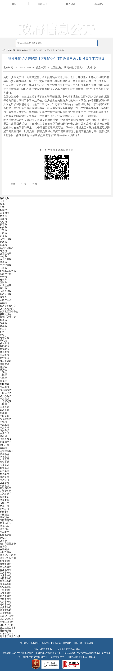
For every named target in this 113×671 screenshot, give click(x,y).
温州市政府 (5, 593)
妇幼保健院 (5, 535)
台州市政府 (5, 607)
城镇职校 (4, 517)
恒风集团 (4, 474)
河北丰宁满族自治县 (10, 636)
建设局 (3, 250)
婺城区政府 (5, 566)
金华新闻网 (5, 401)
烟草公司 (4, 506)
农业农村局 (5, 259)
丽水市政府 (5, 613)
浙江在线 (4, 398)
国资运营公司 (7, 450)
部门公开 (38, 50)
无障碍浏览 (105, 18)
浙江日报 (4, 427)
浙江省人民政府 (8, 555)
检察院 (3, 210)
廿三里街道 (5, 361)
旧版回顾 (78, 643)
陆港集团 (4, 462)
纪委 (2, 207)
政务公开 (70, 3)
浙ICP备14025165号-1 (99, 653)
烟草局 (3, 326)
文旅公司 (4, 482)
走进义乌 (42, 3)
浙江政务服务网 (8, 558)
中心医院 (4, 494)
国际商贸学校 (7, 520)
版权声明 (35, 643)
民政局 (3, 233)
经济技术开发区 (8, 317)
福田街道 (4, 346)
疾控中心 (4, 497)
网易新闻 (4, 410)
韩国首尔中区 (7, 624)
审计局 (3, 276)
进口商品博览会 (8, 543)
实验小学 (4, 503)
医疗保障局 (5, 291)
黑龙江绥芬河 (7, 622)
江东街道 (4, 349)
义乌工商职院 (7, 308)
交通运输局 (5, 253)
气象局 (3, 323)
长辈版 (107, 11)
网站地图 (67, 643)
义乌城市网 (5, 390)
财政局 (3, 242)
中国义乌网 (5, 392)
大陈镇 (3, 375)
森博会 (3, 546)
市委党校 (4, 213)
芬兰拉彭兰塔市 (8, 627)
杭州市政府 (5, 561)
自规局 (3, 244)
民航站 (3, 302)
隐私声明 (46, 643)
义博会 (3, 540)
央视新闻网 (5, 419)
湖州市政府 (5, 598)
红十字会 (4, 337)
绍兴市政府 (5, 601)
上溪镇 (3, 372)
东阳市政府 (5, 578)
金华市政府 (5, 564)
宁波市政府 (5, 590)
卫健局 (3, 268)
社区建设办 (49, 50)
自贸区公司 (5, 491)
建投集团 (4, 468)
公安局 (3, 230)
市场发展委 (5, 300)
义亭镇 (3, 378)
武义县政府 (5, 584)
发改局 (3, 218)
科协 (2, 332)
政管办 (3, 297)
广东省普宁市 (7, 633)
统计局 (3, 288)
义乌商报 (4, 387)
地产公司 (4, 479)
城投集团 (4, 453)
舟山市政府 (5, 604)
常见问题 (89, 643)
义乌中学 (4, 532)
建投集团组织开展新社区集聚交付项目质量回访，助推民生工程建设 (56, 58)
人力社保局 (5, 239)
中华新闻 (4, 407)
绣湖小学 (4, 526)
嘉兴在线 (4, 430)
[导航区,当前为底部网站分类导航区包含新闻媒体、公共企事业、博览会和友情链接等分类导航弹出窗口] (56, 417)
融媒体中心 (5, 442)
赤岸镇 (3, 381)
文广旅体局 (5, 265)
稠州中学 (4, 511)
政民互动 (99, 3)
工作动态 (61, 50)
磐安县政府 (5, 587)
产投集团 (4, 485)
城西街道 (4, 363)
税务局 (3, 320)
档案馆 (3, 215)
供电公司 (4, 445)
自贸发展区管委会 (9, 311)
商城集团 (4, 456)
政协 (2, 204)
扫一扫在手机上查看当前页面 (56, 150)
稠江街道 (4, 352)
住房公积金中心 (8, 305)
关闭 (34, 184)
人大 (2, 201)
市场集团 (4, 459)
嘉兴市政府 (5, 595)
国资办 (3, 282)
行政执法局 (5, 294)
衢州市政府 (5, 610)
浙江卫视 (4, 424)
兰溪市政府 (5, 572)
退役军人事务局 (8, 271)
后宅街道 (4, 358)
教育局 (3, 224)
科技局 (3, 227)
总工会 (3, 329)
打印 (23, 184)
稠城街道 (4, 343)
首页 (14, 3)
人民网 (3, 404)
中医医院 (4, 514)
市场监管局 (5, 285)
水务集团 (4, 471)
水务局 (3, 256)
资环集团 (4, 477)
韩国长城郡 (5, 630)
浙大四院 (4, 529)
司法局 (3, 236)
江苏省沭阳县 (7, 619)
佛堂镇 (3, 366)
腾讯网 (3, 421)
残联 (2, 334)
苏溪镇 (3, 369)
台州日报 (4, 433)
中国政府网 (5, 552)
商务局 (3, 262)
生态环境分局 (7, 247)
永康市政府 (5, 575)
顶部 (12, 184)
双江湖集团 (5, 488)
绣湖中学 (4, 500)
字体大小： (81, 67)
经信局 (3, 221)
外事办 (3, 279)
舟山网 (3, 436)
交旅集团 (4, 465)
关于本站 (24, 643)
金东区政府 (5, 569)
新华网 (3, 413)
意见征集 (56, 643)
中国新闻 (4, 416)
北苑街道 (4, 355)
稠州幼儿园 (5, 523)
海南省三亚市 (7, 616)
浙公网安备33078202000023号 (32, 657)
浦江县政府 (5, 581)
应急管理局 (5, 273)
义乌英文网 (5, 395)
